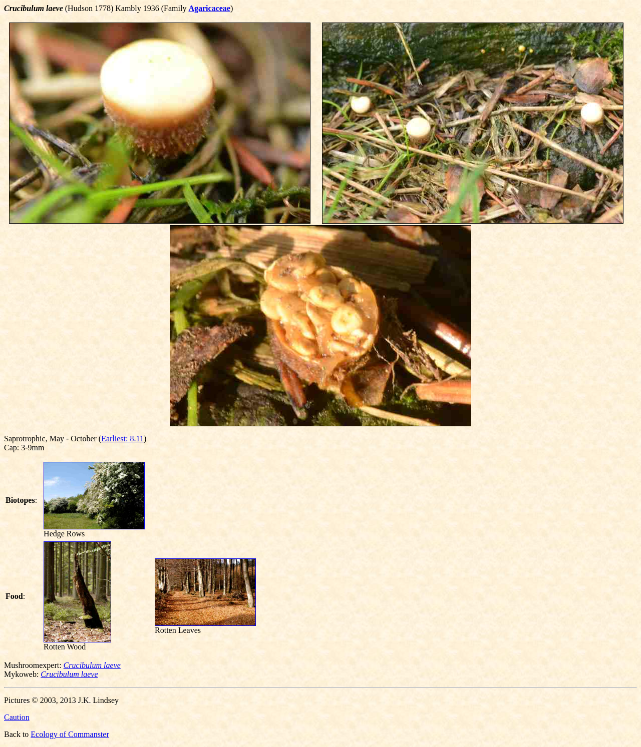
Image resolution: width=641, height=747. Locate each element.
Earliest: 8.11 (122, 438)
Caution (17, 717)
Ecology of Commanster (70, 734)
